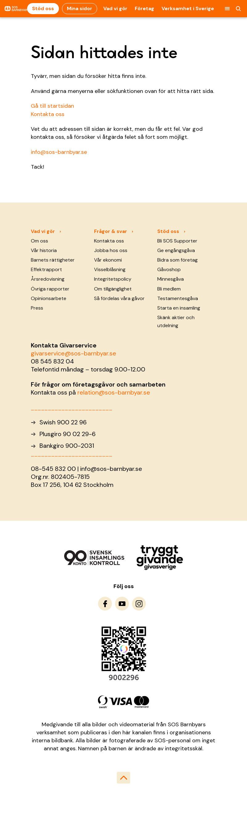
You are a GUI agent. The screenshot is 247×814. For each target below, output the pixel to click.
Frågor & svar (110, 231)
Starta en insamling (178, 308)
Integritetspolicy (112, 279)
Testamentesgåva (177, 298)
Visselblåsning (110, 269)
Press (37, 308)
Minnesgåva (170, 279)
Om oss (39, 241)
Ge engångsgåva (176, 250)
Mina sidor (79, 8)
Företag (144, 8)
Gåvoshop (169, 269)
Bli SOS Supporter (177, 241)
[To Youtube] (122, 604)
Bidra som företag (177, 260)
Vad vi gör (115, 8)
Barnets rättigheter (53, 260)
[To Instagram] (139, 604)
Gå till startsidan (52, 106)
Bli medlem (169, 289)
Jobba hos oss (110, 250)
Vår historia (44, 250)
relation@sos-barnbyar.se (113, 392)
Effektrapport (46, 269)
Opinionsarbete (48, 298)
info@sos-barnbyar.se (59, 152)
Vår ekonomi (108, 260)
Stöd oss (43, 8)
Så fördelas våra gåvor (119, 298)
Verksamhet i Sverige (188, 8)
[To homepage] (16, 8)
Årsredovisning (47, 279)
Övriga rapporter (50, 289)
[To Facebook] (105, 604)
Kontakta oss (47, 114)
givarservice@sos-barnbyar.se (73, 353)
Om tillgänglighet (113, 289)
